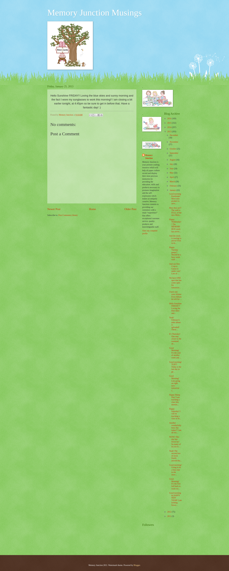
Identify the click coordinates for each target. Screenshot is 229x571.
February (173, 186)
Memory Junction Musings (94, 12)
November (174, 142)
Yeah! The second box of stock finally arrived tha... (175, 456)
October (173, 149)
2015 (169, 123)
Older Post (130, 209)
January (173, 190)
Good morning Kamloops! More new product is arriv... (175, 199)
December (174, 135)
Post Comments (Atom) (68, 215)
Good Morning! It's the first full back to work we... (175, 484)
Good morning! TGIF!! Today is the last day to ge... (175, 367)
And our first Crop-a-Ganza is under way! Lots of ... (174, 269)
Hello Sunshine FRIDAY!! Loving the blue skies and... (175, 308)
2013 (169, 131)
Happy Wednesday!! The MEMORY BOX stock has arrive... (175, 225)
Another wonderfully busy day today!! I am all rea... (175, 428)
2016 (169, 118)
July (172, 164)
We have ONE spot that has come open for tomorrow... (175, 283)
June (172, 168)
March (172, 181)
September (174, 153)
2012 (169, 512)
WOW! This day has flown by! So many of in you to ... (175, 442)
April (172, 177)
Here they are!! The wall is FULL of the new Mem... (175, 211)
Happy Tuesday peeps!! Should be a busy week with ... (175, 253)
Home (92, 209)
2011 (169, 516)
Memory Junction (149, 156)
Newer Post (53, 209)
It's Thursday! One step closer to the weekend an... (175, 339)
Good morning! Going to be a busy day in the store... (175, 470)
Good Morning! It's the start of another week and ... (175, 353)
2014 (169, 127)
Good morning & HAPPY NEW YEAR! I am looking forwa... (175, 499)
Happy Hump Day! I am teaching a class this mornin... (174, 400)
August (173, 160)
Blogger (137, 565)
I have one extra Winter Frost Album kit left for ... (175, 295)
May (172, 173)
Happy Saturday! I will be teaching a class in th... (175, 414)
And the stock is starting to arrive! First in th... (175, 239)
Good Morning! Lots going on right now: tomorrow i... (174, 383)
